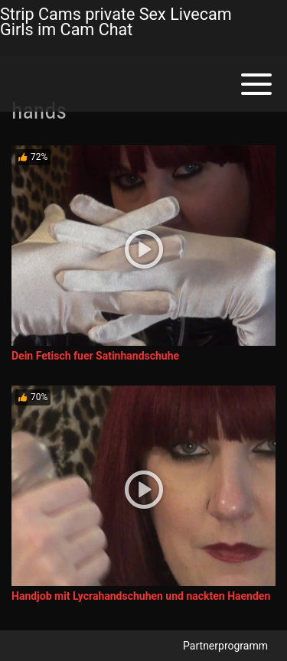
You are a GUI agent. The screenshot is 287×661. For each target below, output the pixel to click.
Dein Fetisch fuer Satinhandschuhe (95, 356)
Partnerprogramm (225, 646)
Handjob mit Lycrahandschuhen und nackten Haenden (140, 596)
